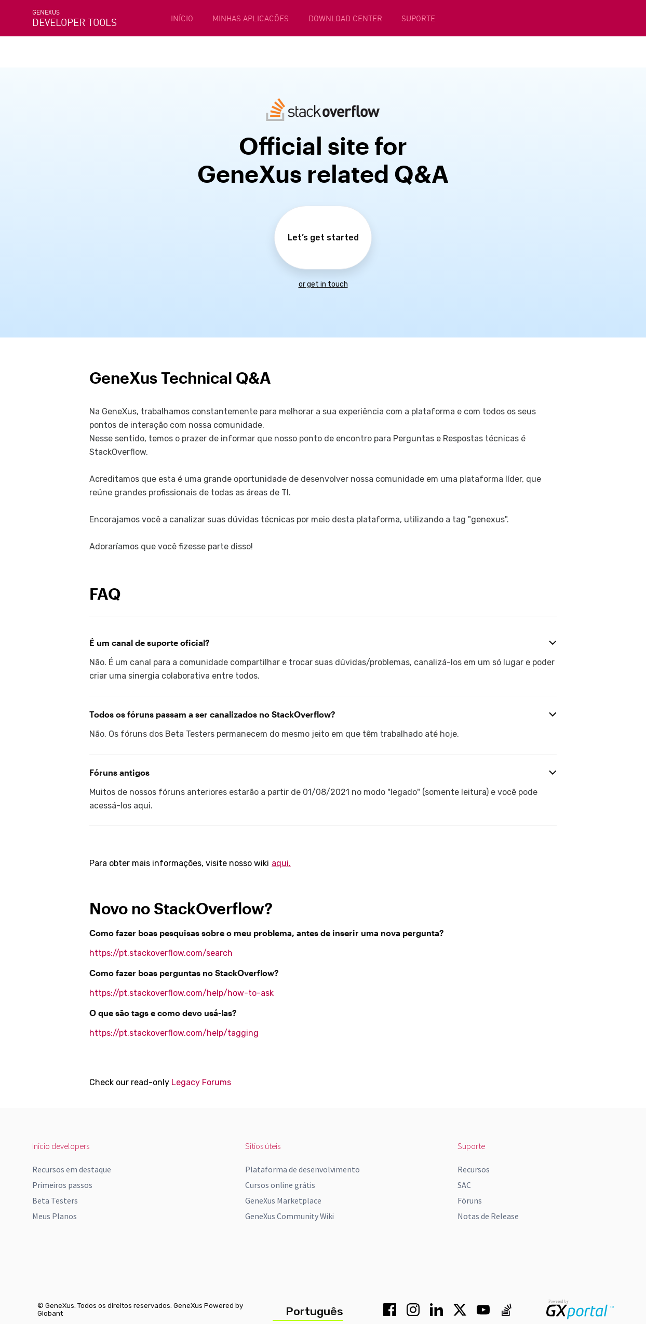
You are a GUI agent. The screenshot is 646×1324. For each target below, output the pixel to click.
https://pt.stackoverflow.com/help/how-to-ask (181, 993)
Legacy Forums (201, 1082)
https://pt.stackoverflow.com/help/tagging (174, 1033)
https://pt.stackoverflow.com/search (161, 953)
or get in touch (323, 284)
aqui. (281, 863)
